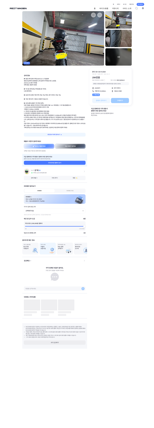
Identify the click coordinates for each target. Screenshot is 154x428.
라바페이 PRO (70, 191)
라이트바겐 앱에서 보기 (54, 163)
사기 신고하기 (55, 342)
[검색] (136, 8)
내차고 (118, 4)
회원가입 (131, 4)
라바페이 (39, 191)
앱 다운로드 (140, 4)
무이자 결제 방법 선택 (30, 207)
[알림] (143, 8)
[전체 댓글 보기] (84, 261)
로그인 (124, 4)
